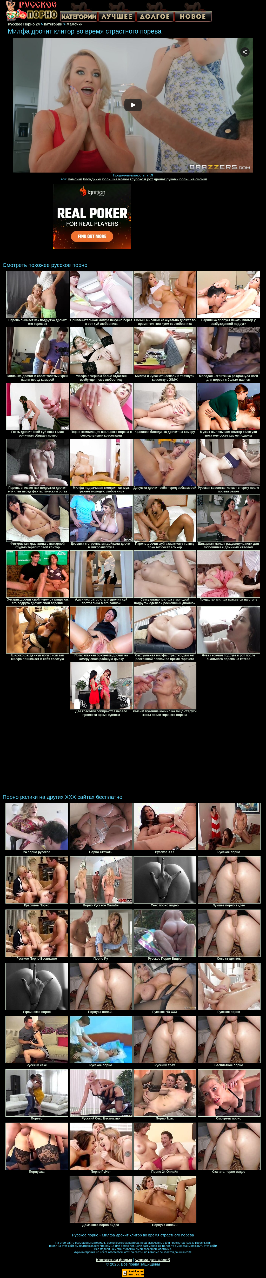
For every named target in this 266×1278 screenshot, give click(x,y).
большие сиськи (193, 179)
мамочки (75, 179)
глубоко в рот (141, 179)
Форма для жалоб (152, 1259)
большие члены (115, 179)
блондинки (92, 179)
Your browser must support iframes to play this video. (133, 105)
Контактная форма (114, 1259)
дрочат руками (166, 179)
